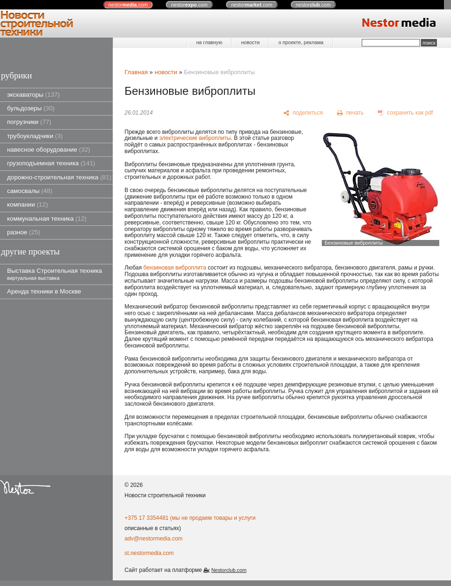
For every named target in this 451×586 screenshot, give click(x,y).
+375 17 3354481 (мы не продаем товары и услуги (190, 518)
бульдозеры (30, 108)
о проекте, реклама (301, 42)
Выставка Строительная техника (54, 274)
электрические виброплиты (195, 138)
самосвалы (29, 190)
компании (27, 204)
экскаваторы (33, 94)
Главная (136, 72)
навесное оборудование (48, 149)
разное (23, 232)
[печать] (350, 113)
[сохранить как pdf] (405, 113)
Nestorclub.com (229, 570)
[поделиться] (303, 113)
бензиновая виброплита (174, 267)
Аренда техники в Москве (44, 291)
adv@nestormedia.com (153, 538)
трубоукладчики (34, 135)
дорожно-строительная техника (59, 177)
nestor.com (128, 5)
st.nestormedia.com (149, 553)
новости (250, 42)
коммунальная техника (46, 218)
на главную (209, 42)
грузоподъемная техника (51, 163)
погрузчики (29, 121)
